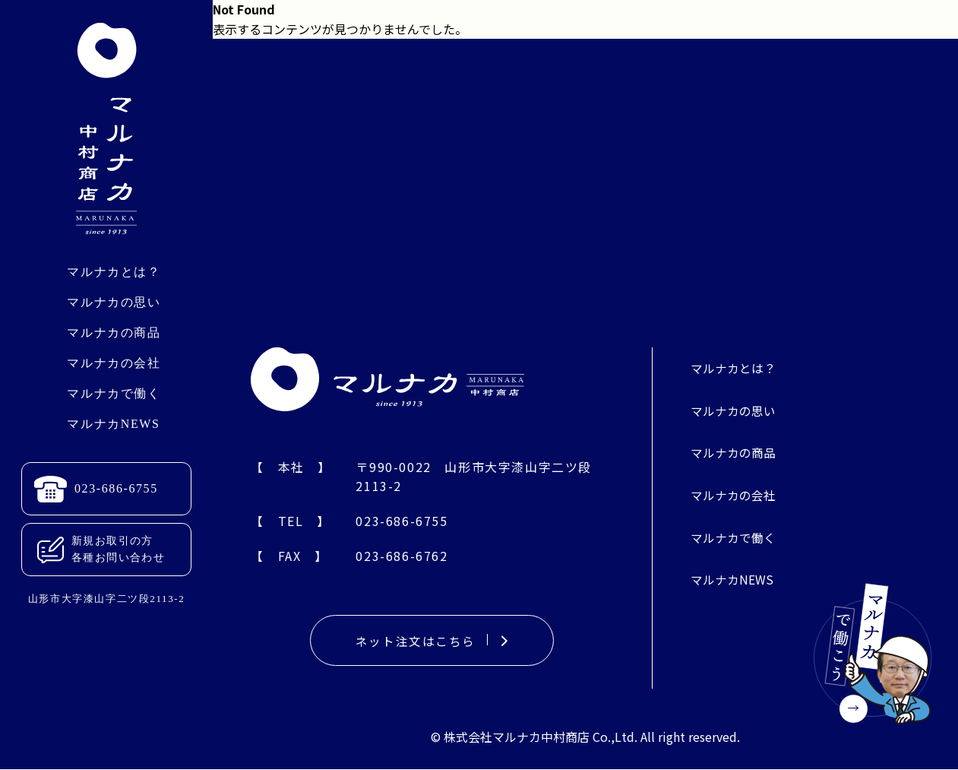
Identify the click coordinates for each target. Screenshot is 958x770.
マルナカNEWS (113, 423)
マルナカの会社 (113, 362)
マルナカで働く (113, 393)
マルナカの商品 (113, 332)
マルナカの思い (113, 302)
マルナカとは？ (113, 271)
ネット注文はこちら (432, 641)
